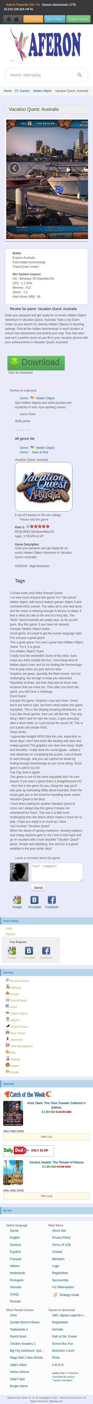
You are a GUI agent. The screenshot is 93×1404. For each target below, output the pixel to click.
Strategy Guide (65, 1295)
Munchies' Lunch (63, 1350)
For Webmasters (63, 1287)
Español (15, 1252)
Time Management (19, 1045)
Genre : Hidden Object (37, 398)
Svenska (15, 1287)
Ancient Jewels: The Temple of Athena (56, 1162)
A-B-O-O (58, 1365)
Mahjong (13, 987)
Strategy (13, 1058)
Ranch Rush (18, 1336)
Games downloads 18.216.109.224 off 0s (40, 7)
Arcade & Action (17, 980)
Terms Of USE (61, 1245)
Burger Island (19, 1386)
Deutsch (15, 1245)
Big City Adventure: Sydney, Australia (29, 1350)
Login (9, 928)
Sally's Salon (18, 1365)
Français (15, 1259)
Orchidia (57, 1329)
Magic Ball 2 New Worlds (26, 1357)
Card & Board (16, 1000)
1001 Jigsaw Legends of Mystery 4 (71, 1315)
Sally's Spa (17, 1379)
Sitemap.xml (55, 1401)
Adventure (14, 1039)
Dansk (14, 1230)
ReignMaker (60, 1322)
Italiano (15, 1266)
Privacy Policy (61, 1237)
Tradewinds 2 (19, 1329)
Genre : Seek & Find (34, 452)
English (15, 1237)
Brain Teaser (15, 1032)
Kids (11, 1052)
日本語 (14, 1294)
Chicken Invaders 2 (22, 1343)
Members (58, 1259)
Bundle (12, 1071)
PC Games (33, 19)
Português (17, 1280)
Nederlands (17, 1273)
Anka (13, 1315)
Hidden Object (42, 91)
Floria (56, 1357)
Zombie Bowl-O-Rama (24, 1322)
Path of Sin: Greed (64, 1336)
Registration (60, 1273)
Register (11, 934)
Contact (57, 1252)
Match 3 (13, 1019)
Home (8, 91)
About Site (59, 1230)
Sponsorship (60, 1280)
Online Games (78, 19)
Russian (15, 1301)
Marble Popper (17, 1026)
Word (11, 1006)
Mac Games (55, 19)
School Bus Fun (62, 1343)
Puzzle (12, 993)
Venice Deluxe (19, 1372)
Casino (12, 1065)
